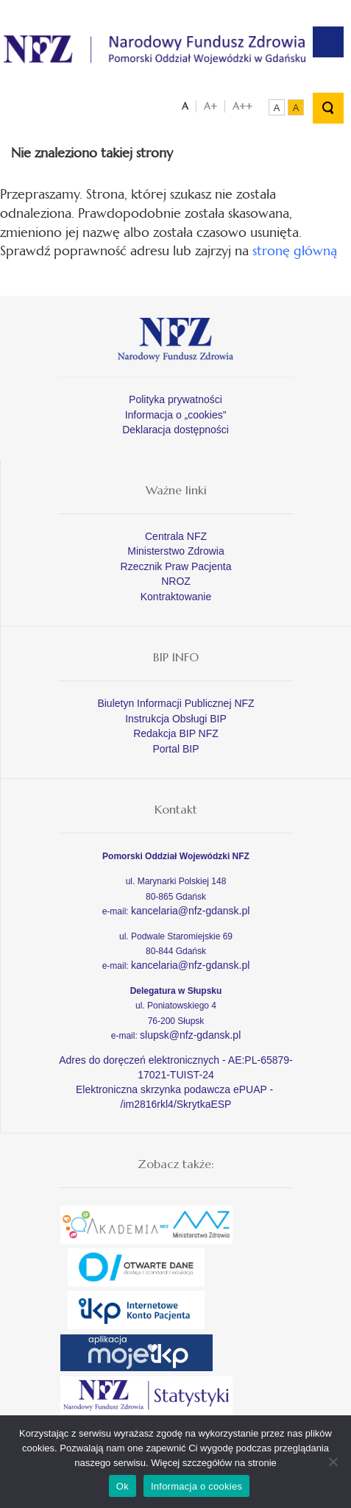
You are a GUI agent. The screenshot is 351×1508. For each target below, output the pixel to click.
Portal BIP (175, 749)
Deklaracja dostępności (175, 429)
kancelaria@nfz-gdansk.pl (190, 911)
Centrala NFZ (176, 536)
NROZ (176, 581)
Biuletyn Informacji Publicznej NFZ (175, 703)
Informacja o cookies (196, 1486)
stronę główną (294, 250)
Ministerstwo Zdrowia (175, 551)
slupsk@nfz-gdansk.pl (190, 1035)
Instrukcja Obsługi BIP (176, 719)
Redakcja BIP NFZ (176, 733)
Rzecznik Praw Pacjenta (176, 566)
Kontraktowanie (176, 596)
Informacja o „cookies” (176, 415)
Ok (122, 1486)
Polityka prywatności (175, 399)
